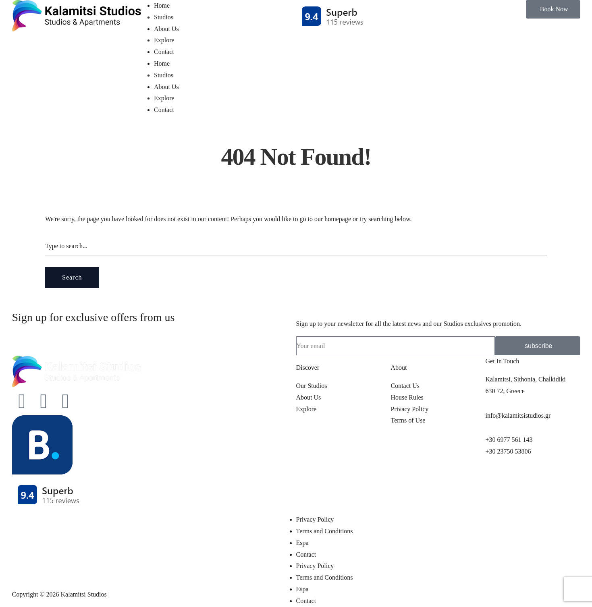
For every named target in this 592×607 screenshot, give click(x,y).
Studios (163, 17)
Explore (164, 40)
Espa (302, 542)
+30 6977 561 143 (508, 439)
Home (162, 5)
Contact (164, 51)
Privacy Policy (315, 519)
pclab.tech (124, 594)
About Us (166, 28)
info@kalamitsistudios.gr (517, 415)
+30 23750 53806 (508, 451)
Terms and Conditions (324, 531)
